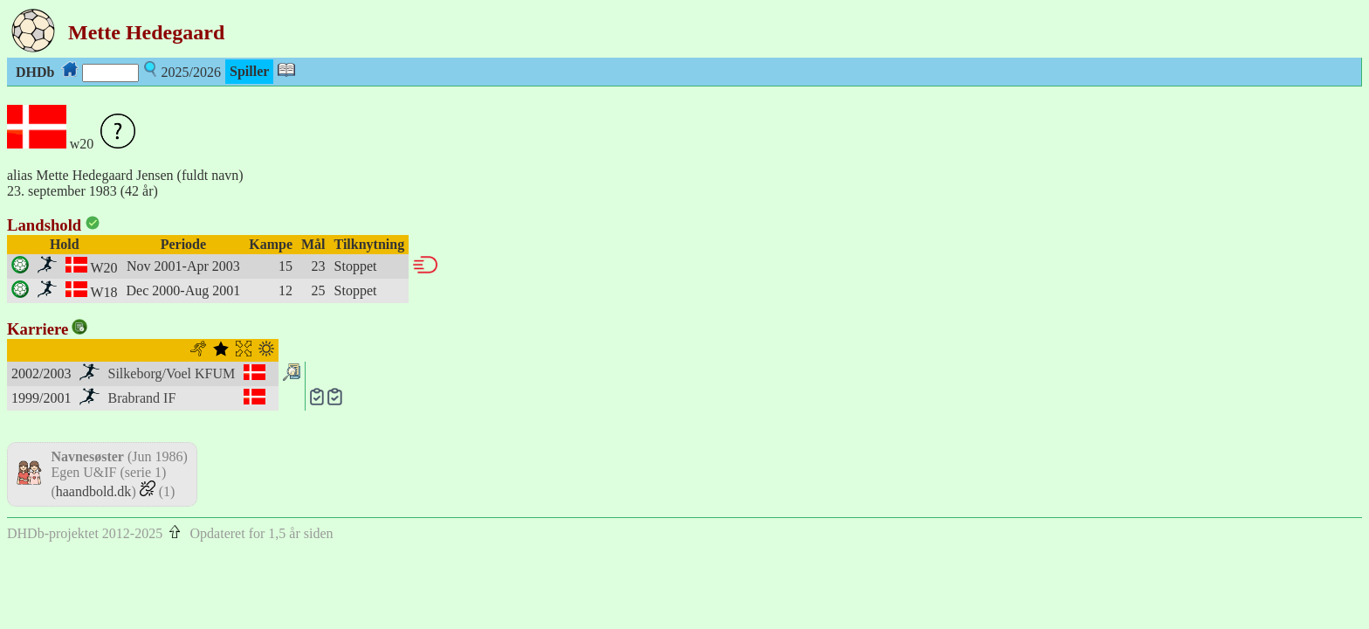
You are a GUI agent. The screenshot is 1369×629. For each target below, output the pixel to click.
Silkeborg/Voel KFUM (172, 373)
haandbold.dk (94, 491)
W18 (103, 292)
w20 (82, 143)
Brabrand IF (142, 398)
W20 (103, 267)
